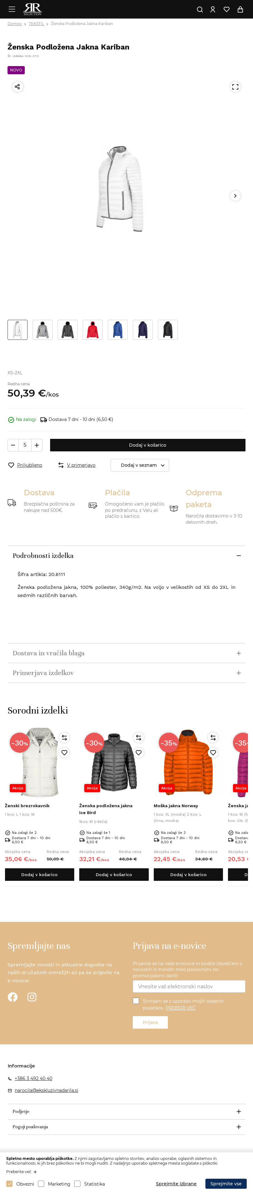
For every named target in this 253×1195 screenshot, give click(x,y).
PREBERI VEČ (181, 1008)
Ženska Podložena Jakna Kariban (82, 23)
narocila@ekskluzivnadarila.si (46, 1090)
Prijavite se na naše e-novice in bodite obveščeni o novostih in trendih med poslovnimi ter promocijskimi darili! (187, 970)
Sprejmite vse (226, 1184)
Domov (15, 23)
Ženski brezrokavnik (27, 805)
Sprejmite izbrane (176, 1184)
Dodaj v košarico (147, 445)
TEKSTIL (36, 23)
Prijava (150, 1022)
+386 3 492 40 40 (33, 1078)
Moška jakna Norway (176, 805)
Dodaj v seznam (145, 465)
